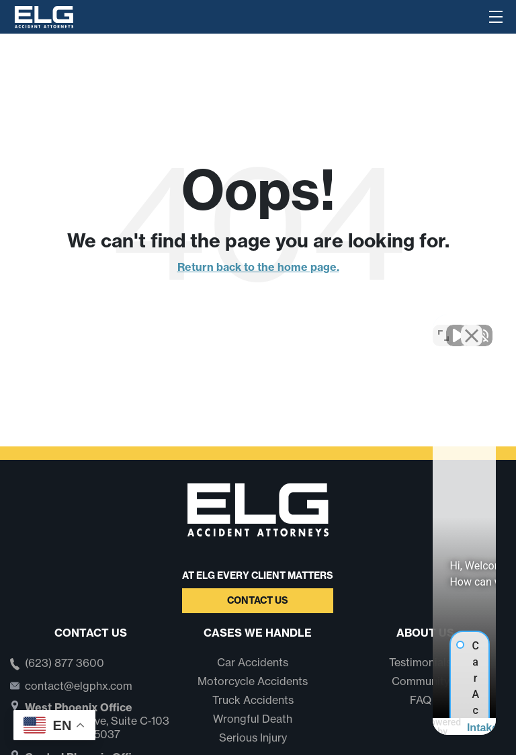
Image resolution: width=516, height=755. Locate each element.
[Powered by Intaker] (401, 727)
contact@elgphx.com (78, 685)
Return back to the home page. (258, 267)
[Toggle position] (443, 325)
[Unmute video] (278, 325)
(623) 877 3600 (64, 664)
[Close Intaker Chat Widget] (471, 325)
